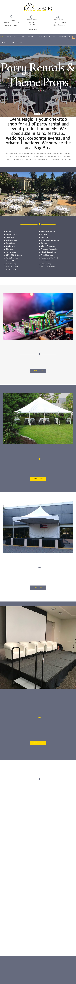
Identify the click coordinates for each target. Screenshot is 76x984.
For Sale (43, 36)
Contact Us (17, 42)
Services (21, 36)
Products (32, 36)
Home (2, 36)
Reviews (62, 36)
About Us (11, 36)
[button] (38, 371)
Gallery (53, 36)
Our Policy (5, 42)
